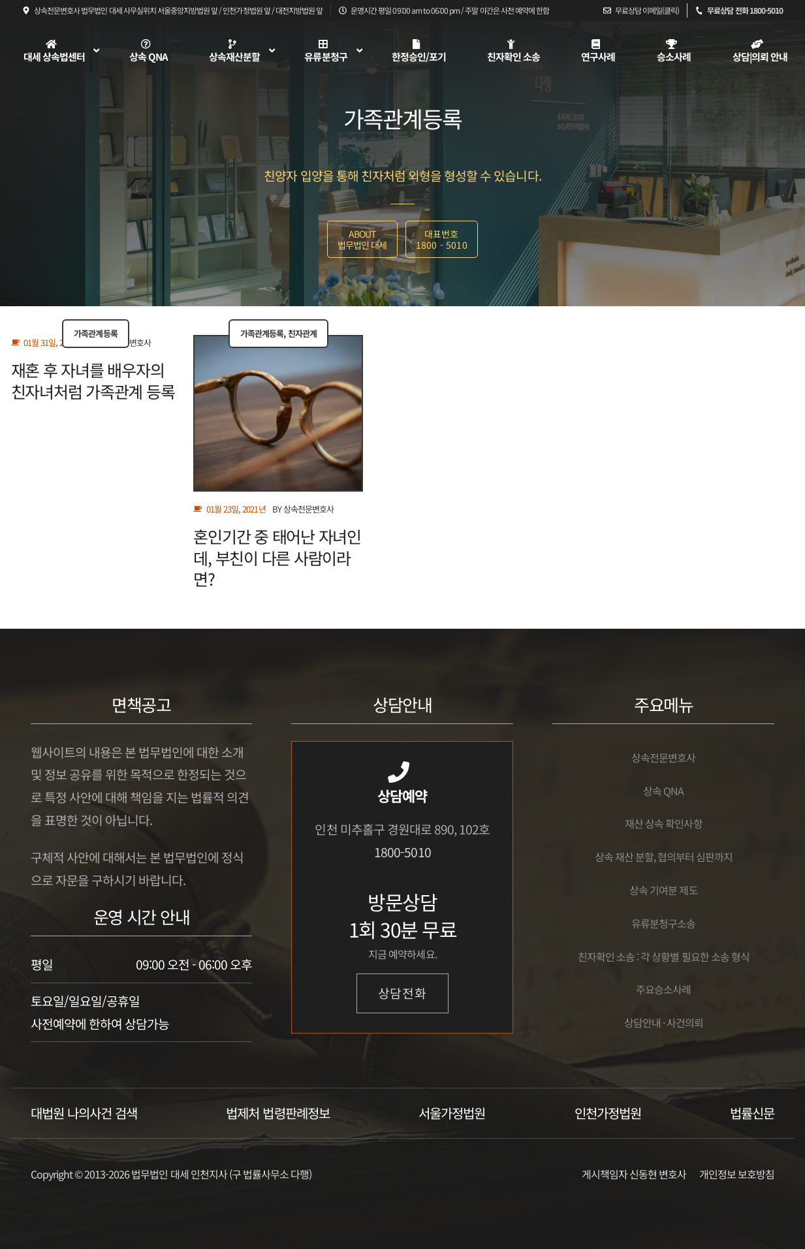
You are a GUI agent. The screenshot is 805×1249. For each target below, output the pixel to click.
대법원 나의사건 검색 (84, 1112)
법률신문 (752, 1112)
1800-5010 (402, 852)
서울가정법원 (451, 1112)
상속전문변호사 (308, 509)
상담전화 (403, 993)
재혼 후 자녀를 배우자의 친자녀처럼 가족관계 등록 (93, 380)
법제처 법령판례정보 (277, 1112)
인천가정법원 (608, 1112)
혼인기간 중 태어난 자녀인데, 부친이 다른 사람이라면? (277, 557)
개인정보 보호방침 (736, 1174)
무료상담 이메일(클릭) (647, 10)
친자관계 (302, 333)
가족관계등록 (95, 333)
